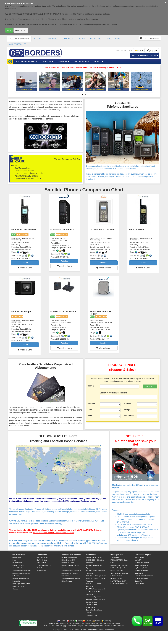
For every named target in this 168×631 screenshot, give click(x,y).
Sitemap (15, 589)
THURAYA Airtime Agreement (95, 589)
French (70, 621)
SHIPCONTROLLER (17, 44)
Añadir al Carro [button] (25, 268)
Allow (9, 30)
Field (90, 415)
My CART (138, 560)
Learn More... (20, 30)
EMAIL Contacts (42, 560)
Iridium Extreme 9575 (68, 560)
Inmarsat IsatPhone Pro (69, 557)
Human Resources (18, 565)
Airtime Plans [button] (81, 61)
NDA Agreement (91, 607)
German (97, 621)
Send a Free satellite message (145, 55)
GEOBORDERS (18, 555)
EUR (139, 50)
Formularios (91, 555)
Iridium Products (66, 581)
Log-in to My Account (149, 38)
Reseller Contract (91, 604)
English (61, 621)
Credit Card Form (91, 615)
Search (91, 386)
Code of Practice (17, 568)
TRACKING (38, 39)
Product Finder (139, 557)
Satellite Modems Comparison (71, 570)
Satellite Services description (21, 570)
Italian (78, 621)
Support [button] (98, 61)
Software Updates (116, 576)
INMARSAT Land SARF (118, 581)
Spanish (87, 621)
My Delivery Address (141, 570)
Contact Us (138, 581)
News (14, 560)
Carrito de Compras (143, 555)
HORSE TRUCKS (113, 39)
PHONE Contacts (42, 557)
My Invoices (139, 573)
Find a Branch (41, 568)
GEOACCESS (67, 39)
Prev (19, 82)
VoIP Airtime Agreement (93, 597)
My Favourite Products (142, 562)
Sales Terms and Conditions (144, 576)
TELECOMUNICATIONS (19, 39)
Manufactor (129, 415)
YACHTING (52, 39)
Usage (127, 410)
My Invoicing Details (141, 568)
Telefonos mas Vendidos (71, 555)
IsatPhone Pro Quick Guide (119, 568)
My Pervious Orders (141, 565)
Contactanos (42, 555)
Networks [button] (64, 61)
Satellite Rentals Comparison (70, 578)
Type (90, 410)
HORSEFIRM (95, 39)
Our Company (16, 557)
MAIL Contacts (41, 562)
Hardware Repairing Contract (95, 599)
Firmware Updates (116, 578)
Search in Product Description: (113, 393)
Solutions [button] (48, 61)
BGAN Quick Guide (117, 570)
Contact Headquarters (44, 565)
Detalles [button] (25, 263)
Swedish (106, 621)
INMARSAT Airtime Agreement (96, 576)
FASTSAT (82, 39)
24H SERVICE (41, 570)
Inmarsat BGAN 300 (67, 562)
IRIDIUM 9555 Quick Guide (119, 565)
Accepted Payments (141, 578)
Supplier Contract (91, 602)
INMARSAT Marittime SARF (119, 583)
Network (91, 404)
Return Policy (139, 583)
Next (149, 82)
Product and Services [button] (27, 61)
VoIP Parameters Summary (119, 573)
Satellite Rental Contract (94, 557)
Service (127, 404)
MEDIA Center (17, 562)
